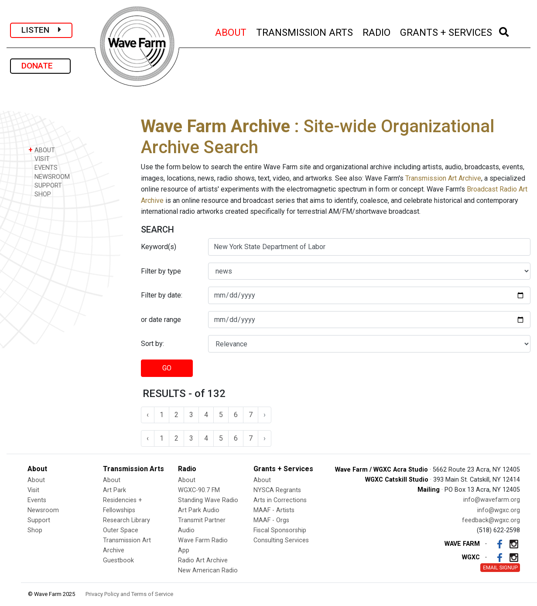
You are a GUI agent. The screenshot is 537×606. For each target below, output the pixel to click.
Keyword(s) (158, 247)
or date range (161, 319)
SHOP (39, 194)
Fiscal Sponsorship (279, 530)
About (36, 480)
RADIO (377, 31)
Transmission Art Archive (443, 178)
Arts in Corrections (280, 500)
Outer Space (120, 530)
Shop (34, 530)
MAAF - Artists (273, 510)
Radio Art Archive (203, 560)
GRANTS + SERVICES (446, 31)
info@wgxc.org (498, 510)
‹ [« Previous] (148, 415)
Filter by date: (161, 295)
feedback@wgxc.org (491, 520)
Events (36, 500)
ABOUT (231, 31)
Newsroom (43, 510)
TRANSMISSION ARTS (304, 31)
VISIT (39, 158)
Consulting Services (281, 540)
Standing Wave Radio (208, 500)
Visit (33, 490)
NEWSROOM (49, 176)
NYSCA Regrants (277, 490)
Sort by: (152, 343)
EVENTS (43, 167)
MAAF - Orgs (271, 520)
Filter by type (161, 271)
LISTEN (41, 30)
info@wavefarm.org (491, 499)
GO (166, 368)
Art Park (114, 490)
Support (38, 520)
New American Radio (208, 570)
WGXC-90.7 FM (199, 490)
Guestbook (118, 560)
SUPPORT (45, 185)
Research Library (126, 520)
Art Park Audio (198, 510)
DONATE (40, 66)
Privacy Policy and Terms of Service (129, 594)
